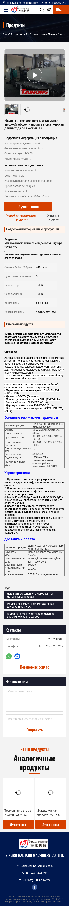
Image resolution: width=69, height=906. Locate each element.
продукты (20, 34)
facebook (34, 887)
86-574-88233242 (53, 2)
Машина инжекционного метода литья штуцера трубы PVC (30, 605)
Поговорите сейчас (34, 667)
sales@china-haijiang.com (20, 2)
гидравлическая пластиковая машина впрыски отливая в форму (30, 615)
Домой (6, 34)
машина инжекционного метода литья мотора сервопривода (30, 595)
